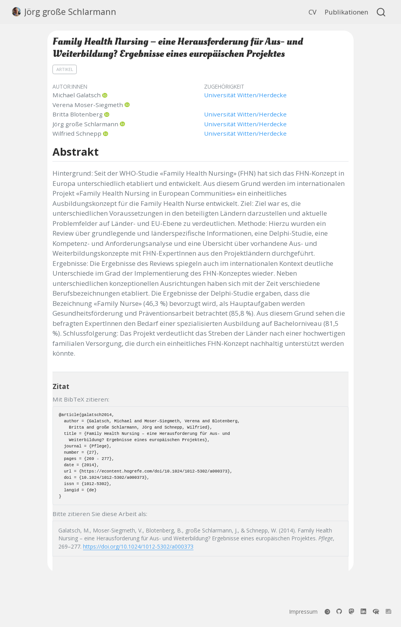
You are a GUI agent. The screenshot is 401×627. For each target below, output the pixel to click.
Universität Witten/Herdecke (245, 95)
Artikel (64, 69)
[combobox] (381, 12)
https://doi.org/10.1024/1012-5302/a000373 (138, 546)
